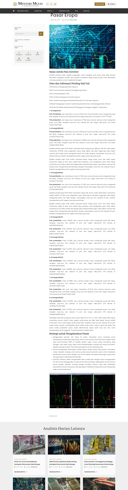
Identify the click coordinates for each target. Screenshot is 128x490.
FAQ (76, 11)
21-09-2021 (56, 20)
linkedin (19, 59)
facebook (28, 53)
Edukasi (86, 11)
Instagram (19, 53)
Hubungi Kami (64, 11)
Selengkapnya (21, 472)
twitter (37, 53)
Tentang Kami (22, 11)
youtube (28, 59)
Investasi (38, 11)
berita (49, 11)
